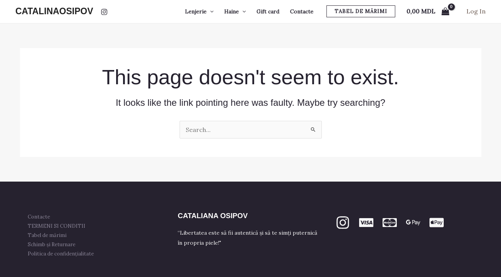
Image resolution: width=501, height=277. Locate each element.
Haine (235, 11)
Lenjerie (199, 11)
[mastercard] (390, 222)
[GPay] (413, 222)
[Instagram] (104, 11)
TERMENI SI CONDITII (58, 226)
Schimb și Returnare (53, 244)
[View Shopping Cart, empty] (428, 11)
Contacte (301, 11)
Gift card (267, 11)
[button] (209, 11)
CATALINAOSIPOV (54, 11)
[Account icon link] (476, 11)
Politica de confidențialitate (62, 253)
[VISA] (366, 222)
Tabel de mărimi (48, 235)
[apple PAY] (436, 222)
